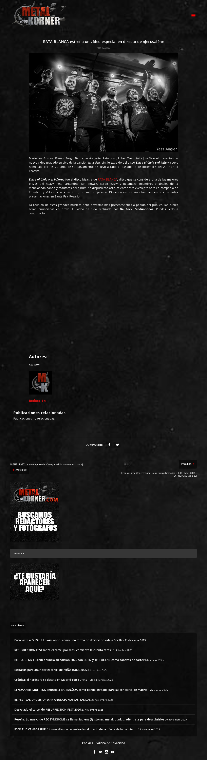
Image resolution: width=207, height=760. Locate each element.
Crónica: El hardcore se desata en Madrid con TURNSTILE (53, 679)
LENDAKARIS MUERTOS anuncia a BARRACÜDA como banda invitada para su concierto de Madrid (81, 689)
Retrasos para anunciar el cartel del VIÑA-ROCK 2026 (50, 669)
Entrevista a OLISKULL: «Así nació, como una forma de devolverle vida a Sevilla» (69, 639)
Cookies (87, 742)
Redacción (37, 400)
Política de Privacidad (110, 742)
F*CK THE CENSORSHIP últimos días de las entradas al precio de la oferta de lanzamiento (75, 729)
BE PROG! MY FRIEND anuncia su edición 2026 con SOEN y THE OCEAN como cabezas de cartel (79, 659)
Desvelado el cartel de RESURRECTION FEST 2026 (47, 709)
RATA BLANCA (107, 179)
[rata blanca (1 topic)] (17, 624)
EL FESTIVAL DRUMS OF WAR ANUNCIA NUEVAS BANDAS (52, 699)
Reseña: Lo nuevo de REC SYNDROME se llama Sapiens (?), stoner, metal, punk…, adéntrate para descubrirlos (89, 719)
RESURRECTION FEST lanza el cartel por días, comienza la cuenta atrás (62, 649)
